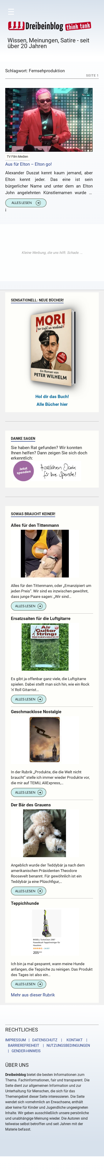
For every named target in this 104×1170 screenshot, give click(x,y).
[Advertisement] (52, 252)
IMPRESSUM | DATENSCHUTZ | (34, 1040)
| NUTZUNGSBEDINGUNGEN (65, 1045)
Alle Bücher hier (52, 404)
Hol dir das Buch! (52, 396)
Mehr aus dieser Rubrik (33, 995)
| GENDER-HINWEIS (23, 1051)
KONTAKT (74, 1040)
